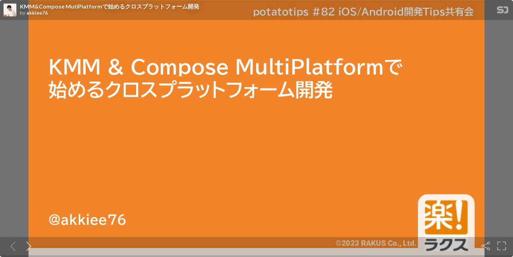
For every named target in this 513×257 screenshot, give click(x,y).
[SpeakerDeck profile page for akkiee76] (10, 10)
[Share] (485, 246)
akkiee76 (37, 12)
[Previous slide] (11, 246)
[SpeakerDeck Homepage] (502, 11)
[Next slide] (27, 246)
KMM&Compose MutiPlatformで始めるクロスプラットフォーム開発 (109, 6)
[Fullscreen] (501, 246)
